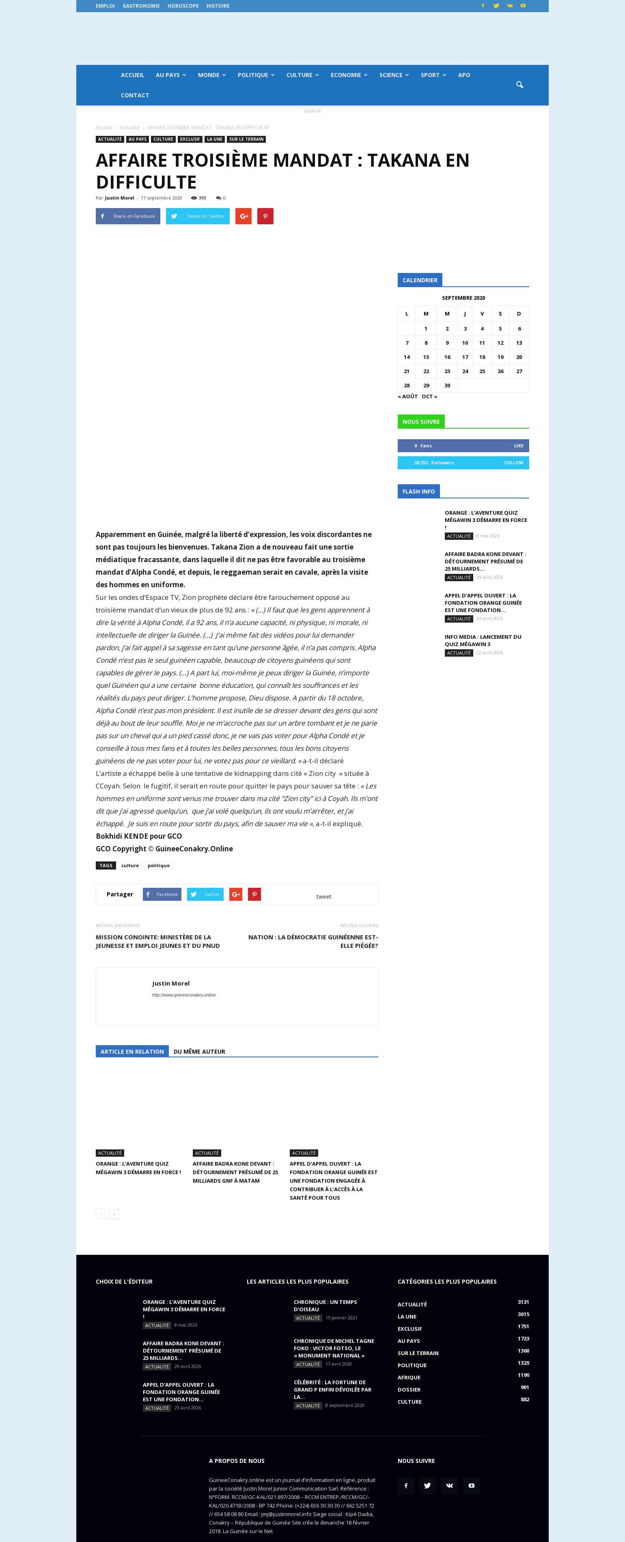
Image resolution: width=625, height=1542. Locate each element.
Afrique (409, 1349)
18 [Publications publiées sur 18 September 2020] (482, 357)
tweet (324, 896)
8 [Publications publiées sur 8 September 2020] (426, 342)
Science (394, 75)
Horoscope (183, 5)
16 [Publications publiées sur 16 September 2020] (447, 357)
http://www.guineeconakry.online (184, 994)
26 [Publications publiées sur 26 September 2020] (500, 371)
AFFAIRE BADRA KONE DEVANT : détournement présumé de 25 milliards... (485, 561)
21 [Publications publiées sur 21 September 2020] (406, 371)
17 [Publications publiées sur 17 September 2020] (465, 357)
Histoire (218, 5)
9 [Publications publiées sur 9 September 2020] (447, 342)
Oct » (430, 396)
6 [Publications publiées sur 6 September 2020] (519, 328)
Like (519, 445)
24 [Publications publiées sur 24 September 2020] (465, 371)
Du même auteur (199, 1051)
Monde (212, 75)
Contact (135, 95)
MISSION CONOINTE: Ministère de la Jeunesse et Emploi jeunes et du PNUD (158, 941)
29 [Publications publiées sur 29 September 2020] (426, 385)
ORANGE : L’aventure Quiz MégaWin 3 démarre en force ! (486, 520)
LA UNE (214, 139)
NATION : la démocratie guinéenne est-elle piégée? (313, 941)
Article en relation (132, 1051)
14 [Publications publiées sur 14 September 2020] (406, 357)
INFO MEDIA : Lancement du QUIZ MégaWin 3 (483, 640)
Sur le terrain (246, 139)
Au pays (171, 75)
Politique (256, 75)
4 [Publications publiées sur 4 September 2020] (482, 328)
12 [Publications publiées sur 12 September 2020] (500, 342)
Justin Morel (119, 198)
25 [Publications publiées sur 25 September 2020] (482, 371)
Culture (303, 75)
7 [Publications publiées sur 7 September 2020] (406, 342)
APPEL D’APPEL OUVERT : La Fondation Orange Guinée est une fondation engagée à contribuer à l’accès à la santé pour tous (334, 1153)
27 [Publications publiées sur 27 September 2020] (519, 371)
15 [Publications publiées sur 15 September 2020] (426, 357)
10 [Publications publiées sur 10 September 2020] (465, 342)
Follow (514, 463)
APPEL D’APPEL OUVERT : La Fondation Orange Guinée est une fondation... (483, 603)
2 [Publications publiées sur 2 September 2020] (447, 328)
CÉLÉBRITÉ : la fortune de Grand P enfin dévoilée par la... (332, 1362)
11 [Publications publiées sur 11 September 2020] (482, 342)
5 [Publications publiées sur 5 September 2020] (500, 328)
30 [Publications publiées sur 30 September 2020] (447, 385)
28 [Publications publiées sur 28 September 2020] (406, 385)
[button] (519, 85)
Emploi (105, 5)
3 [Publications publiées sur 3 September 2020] (465, 328)
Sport (433, 75)
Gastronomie (141, 5)
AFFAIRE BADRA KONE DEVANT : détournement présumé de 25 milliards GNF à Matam (235, 1144)
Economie (349, 75)
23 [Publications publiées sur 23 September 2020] (447, 371)
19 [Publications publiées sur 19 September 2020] (500, 357)
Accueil (132, 75)
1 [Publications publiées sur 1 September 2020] (426, 328)
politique (159, 865)
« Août (408, 396)
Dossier (409, 1362)
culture (130, 865)
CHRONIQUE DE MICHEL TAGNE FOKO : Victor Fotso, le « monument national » (334, 1321)
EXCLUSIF (190, 139)
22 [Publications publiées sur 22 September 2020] (426, 371)
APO (464, 75)
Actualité (110, 139)
